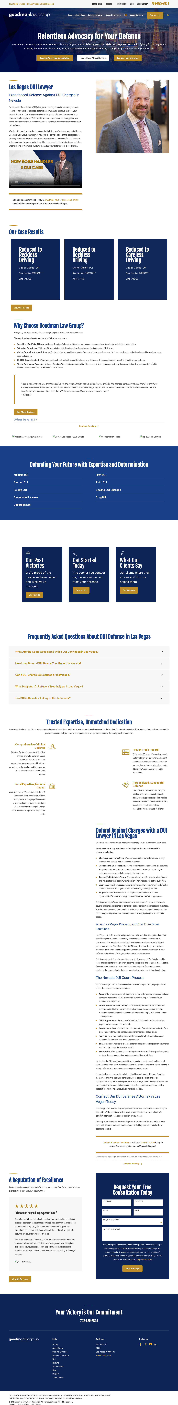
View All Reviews (23, 1279)
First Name (110, 1201)
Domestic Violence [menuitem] (113, 15)
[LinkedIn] (155, 1344)
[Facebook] (140, 1344)
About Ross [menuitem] (80, 15)
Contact (55, 1374)
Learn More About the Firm (93, 58)
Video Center (142, 4)
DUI (54, 1359)
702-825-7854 (160, 3)
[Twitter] (145, 1344)
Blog (132, 4)
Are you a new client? (114, 1220)
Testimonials (121, 4)
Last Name (142, 1201)
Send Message (136, 1268)
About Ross (57, 1348)
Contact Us (155, 15)
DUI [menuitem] (125, 15)
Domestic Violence (60, 1355)
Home (55, 1344)
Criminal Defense (59, 1352)
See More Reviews (25, 415)
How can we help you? (115, 1229)
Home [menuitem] (69, 15)
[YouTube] (150, 1344)
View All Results (21, 308)
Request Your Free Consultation (55, 58)
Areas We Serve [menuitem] (136, 15)
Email (140, 1211)
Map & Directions (103, 1355)
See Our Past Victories (127, 58)
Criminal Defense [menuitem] (95, 15)
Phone (108, 1211)
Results (109, 4)
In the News (97, 4)
